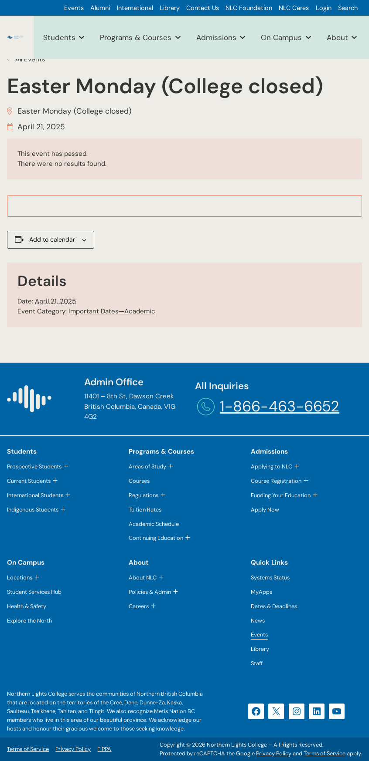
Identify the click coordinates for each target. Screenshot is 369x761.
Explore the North (29, 620)
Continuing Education (156, 538)
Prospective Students (34, 466)
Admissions (216, 37)
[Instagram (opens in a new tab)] (296, 711)
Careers (139, 606)
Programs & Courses (135, 37)
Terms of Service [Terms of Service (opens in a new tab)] (324, 753)
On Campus (281, 37)
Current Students (29, 481)
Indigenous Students (32, 509)
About (337, 37)
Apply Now (265, 509)
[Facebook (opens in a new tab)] (256, 711)
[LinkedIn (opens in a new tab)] (317, 711)
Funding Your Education (281, 495)
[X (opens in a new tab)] (276, 711)
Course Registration (276, 481)
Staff (257, 663)
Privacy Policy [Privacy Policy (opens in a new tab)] (273, 753)
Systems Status (270, 577)
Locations (19, 577)
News (258, 620)
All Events (29, 59)
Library (260, 649)
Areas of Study (147, 466)
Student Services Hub (34, 592)
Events (259, 634)
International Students (35, 495)
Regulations (143, 495)
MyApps (261, 592)
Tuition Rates (145, 509)
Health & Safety (26, 606)
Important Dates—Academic (111, 311)
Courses (139, 481)
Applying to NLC (271, 466)
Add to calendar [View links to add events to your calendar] (52, 239)
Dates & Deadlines (274, 606)
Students (59, 37)
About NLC (143, 577)
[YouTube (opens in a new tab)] (337, 711)
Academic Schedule (154, 524)
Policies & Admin (150, 592)
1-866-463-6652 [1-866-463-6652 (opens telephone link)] (279, 406)
